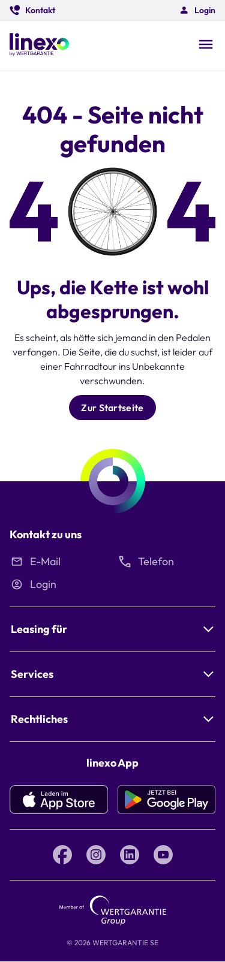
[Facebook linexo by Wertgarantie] (62, 855)
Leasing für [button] (39, 629)
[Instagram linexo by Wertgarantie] (96, 855)
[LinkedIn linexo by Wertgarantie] (129, 855)
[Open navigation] (205, 45)
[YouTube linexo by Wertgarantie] (163, 855)
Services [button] (32, 674)
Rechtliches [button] (39, 719)
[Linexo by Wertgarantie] (39, 46)
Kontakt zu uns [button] (46, 534)
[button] (32, 10)
